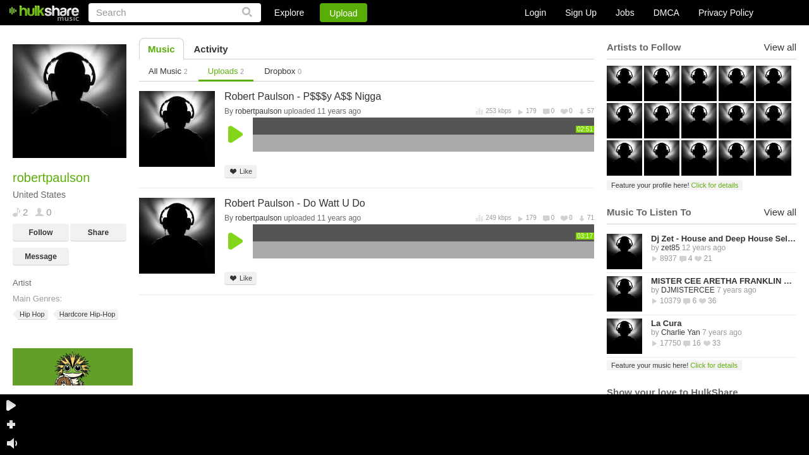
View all (780, 47)
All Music (168, 71)
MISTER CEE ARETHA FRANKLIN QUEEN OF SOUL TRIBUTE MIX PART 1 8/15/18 (723, 281)
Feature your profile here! (674, 185)
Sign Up (581, 13)
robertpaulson (258, 111)
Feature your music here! (674, 365)
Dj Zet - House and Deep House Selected (723, 238)
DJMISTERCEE (688, 290)
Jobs (625, 13)
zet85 (670, 247)
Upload (343, 13)
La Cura (666, 323)
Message (41, 256)
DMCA (666, 13)
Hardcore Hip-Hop (87, 314)
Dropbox (282, 71)
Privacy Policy (725, 13)
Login (535, 13)
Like (240, 171)
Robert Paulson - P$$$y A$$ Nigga (302, 96)
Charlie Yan (680, 332)
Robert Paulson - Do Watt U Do (294, 203)
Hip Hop (31, 314)
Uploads (226, 71)
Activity (211, 49)
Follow (41, 232)
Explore (289, 13)
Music (161, 49)
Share (98, 232)
